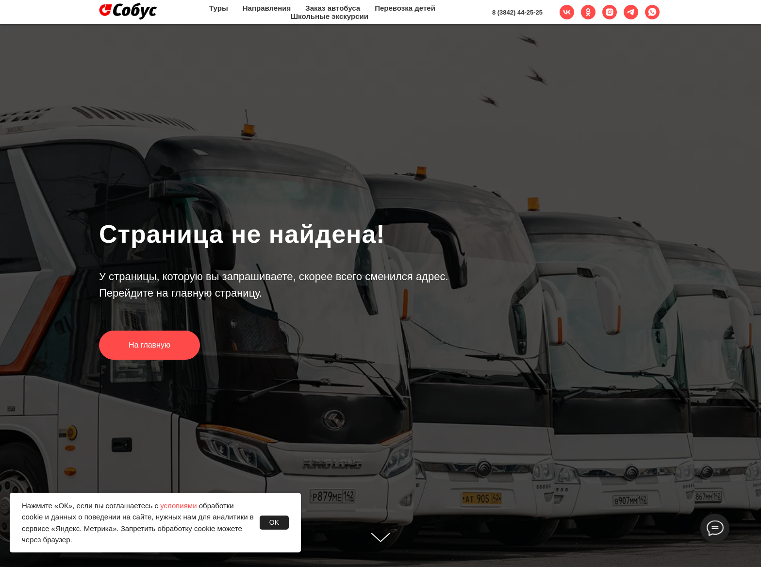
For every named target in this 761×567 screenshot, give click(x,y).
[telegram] (631, 12)
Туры (218, 8)
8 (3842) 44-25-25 (517, 12)
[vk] (567, 12)
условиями (178, 505)
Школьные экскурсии (329, 16)
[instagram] (609, 12)
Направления (267, 8)
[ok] (588, 12)
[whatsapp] (652, 12)
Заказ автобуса (332, 8)
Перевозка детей (405, 8)
